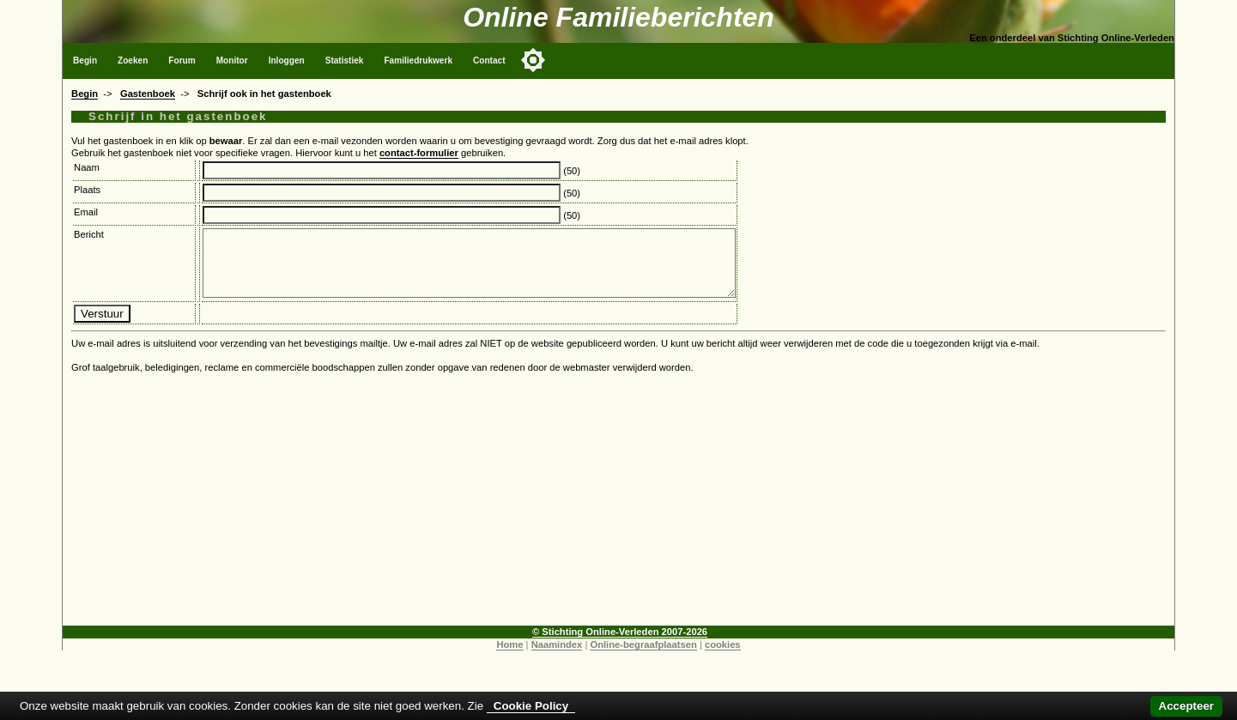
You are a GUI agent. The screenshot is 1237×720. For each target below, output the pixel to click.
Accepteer (1186, 705)
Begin (85, 60)
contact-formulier (418, 153)
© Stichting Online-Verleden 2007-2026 (619, 644)
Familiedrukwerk (418, 60)
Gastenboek (147, 93)
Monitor (232, 60)
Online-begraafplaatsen (643, 657)
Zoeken (133, 60)
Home (509, 657)
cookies (723, 657)
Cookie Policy (531, 705)
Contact (489, 60)
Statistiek (344, 60)
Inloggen (287, 60)
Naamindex (557, 657)
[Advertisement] (619, 518)
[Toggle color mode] (533, 60)
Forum (181, 60)
